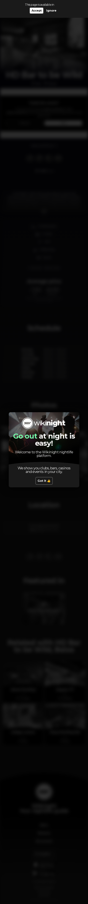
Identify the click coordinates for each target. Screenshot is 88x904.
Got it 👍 (44, 481)
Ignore (51, 10)
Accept (37, 10)
